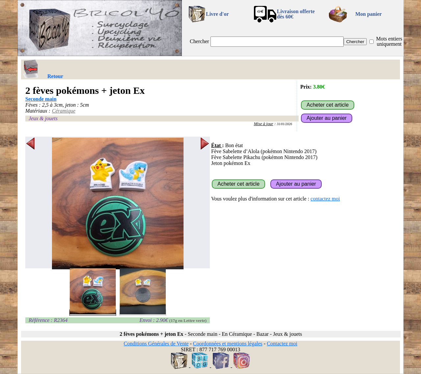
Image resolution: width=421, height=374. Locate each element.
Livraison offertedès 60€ (296, 14)
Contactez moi (282, 343)
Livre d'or (217, 14)
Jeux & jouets (43, 118)
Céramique (63, 111)
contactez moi (325, 198)
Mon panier (368, 14)
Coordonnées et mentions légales (227, 343)
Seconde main (41, 99)
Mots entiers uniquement (389, 41)
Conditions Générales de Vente (156, 343)
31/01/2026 (284, 124)
